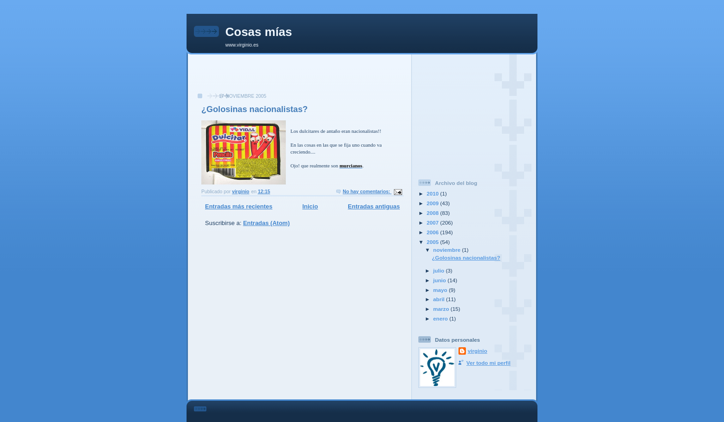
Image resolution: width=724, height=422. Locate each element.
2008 (433, 213)
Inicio (310, 206)
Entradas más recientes (238, 206)
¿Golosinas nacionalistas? (254, 109)
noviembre (447, 250)
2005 (433, 242)
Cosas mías (258, 32)
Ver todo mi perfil (488, 363)
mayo (441, 290)
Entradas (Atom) (266, 223)
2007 (433, 223)
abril (439, 299)
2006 (433, 232)
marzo (442, 309)
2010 (433, 193)
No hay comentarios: (367, 191)
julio (439, 270)
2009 (433, 203)
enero (441, 318)
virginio (477, 351)
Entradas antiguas (374, 206)
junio (440, 280)
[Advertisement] (300, 78)
